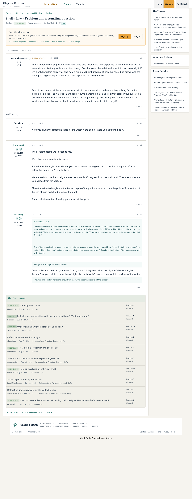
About (148, 489)
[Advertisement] (87, 131)
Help (170, 489)
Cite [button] (128, 154)
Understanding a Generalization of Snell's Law (50, 381)
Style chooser (22, 489)
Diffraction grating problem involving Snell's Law (41, 445)
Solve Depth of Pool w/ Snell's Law (34, 434)
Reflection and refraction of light (33, 392)
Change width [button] (37, 489)
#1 (132, 59)
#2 (132, 171)
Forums (77, 4)
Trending (90, 4)
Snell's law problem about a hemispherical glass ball (43, 413)
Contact (140, 489)
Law (73, 24)
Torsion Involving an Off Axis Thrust (47, 424)
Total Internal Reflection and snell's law (47, 402)
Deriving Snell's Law (40, 360)
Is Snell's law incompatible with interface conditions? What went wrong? (63, 371)
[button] (69, 4)
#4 (132, 266)
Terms (155, 489)
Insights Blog (60, 4)
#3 (132, 196)
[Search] (173, 4)
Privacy (163, 489)
